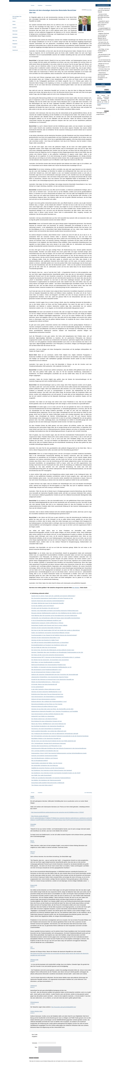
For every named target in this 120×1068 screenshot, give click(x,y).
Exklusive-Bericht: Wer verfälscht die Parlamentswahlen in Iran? (49, 701)
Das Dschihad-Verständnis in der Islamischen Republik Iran (47, 726)
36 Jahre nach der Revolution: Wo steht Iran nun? (45, 608)
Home (13, 21)
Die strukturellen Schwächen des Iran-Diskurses (44, 765)
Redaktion (14, 43)
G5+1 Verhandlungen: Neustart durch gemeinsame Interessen (48, 743)
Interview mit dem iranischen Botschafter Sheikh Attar (46, 627)
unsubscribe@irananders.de (103, 103)
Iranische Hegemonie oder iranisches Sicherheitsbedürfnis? (47, 600)
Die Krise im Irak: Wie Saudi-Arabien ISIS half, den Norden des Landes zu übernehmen (55, 630)
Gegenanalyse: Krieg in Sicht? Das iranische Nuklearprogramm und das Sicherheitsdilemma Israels (58, 753)
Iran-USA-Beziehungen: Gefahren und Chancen (44, 758)
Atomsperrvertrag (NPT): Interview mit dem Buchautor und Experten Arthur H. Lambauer (55, 657)
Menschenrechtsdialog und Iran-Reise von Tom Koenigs (46, 704)
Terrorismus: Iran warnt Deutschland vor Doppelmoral (46, 728)
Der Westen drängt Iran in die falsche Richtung (44, 718)
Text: (36, 1047)
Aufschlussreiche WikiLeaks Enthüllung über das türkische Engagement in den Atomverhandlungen (58, 748)
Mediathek (15, 37)
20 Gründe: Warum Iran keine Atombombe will (44, 684)
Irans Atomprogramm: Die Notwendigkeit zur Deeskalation (47, 696)
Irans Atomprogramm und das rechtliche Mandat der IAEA (47, 714)
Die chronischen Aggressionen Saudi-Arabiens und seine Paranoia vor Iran (52, 598)
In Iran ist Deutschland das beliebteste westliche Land (46, 620)
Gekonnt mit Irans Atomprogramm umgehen (43, 699)
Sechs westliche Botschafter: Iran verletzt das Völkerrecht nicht (48, 731)
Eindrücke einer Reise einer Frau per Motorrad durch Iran (47, 694)
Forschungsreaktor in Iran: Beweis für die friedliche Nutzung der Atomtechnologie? (54, 635)
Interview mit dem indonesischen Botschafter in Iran (45, 637)
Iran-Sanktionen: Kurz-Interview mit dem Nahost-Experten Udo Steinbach (51, 770)
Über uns (14, 40)
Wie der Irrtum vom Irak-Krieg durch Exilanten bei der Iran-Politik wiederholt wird (53, 741)
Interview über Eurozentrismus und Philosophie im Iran (46, 745)
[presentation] (51, 1037)
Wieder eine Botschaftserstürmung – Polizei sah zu (45, 682)
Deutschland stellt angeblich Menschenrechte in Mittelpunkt (47, 782)
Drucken (32, 5)
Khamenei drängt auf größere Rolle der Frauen (44, 706)
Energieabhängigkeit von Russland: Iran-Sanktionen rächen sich (49, 645)
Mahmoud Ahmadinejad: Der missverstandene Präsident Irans (48, 664)
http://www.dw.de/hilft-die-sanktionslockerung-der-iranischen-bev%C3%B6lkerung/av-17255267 (57, 812)
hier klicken (75, 587)
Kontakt (14, 47)
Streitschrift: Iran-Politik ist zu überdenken (42, 716)
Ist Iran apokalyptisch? (37, 686)
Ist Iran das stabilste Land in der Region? (42, 605)
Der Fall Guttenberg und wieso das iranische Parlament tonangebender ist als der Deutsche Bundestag (59, 736)
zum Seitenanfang (88, 792)
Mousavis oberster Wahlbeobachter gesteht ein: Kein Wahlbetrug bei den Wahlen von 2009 (56, 613)
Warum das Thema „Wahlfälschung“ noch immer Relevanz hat (48, 723)
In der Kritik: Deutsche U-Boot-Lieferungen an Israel (45, 689)
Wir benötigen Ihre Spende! (16, 17)
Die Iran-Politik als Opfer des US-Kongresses (43, 647)
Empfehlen (40, 5)
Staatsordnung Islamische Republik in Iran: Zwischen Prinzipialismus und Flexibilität (54, 711)
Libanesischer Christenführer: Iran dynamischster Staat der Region (49, 677)
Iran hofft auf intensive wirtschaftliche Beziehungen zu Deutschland (49, 642)
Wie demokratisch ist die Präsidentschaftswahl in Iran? (46, 669)
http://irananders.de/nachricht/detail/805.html (63, 1007)
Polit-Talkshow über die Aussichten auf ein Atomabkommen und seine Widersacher (54, 615)
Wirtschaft (14, 31)
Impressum (15, 50)
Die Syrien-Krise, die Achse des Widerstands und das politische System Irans (52, 650)
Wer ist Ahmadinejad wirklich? (39, 760)
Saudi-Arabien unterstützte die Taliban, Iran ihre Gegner (46, 763)
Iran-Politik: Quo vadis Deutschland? (41, 775)
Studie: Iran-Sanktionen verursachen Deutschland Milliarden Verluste (50, 632)
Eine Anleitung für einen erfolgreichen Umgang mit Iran (46, 721)
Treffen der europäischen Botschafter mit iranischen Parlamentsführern (51, 777)
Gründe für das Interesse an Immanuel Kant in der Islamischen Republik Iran (52, 679)
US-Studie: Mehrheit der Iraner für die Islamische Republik (47, 603)
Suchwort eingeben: (101, 86)
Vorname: (34, 1043)
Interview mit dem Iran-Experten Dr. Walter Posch (45, 640)
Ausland (14, 27)
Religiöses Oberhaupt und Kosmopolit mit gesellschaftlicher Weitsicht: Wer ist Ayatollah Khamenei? (103, 37)
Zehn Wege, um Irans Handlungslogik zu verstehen (45, 662)
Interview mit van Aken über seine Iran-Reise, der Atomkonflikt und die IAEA (52, 709)
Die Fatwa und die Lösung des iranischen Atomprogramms (47, 655)
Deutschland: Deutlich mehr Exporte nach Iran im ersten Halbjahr (49, 625)
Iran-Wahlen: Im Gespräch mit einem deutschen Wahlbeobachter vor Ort (51, 667)
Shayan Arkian (89, 9)
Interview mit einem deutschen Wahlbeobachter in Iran (46, 691)
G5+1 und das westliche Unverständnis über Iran (44, 750)
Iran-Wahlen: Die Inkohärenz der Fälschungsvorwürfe (46, 780)
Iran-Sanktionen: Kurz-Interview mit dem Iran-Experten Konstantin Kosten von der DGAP (55, 773)
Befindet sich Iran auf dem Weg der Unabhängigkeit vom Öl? (104, 65)
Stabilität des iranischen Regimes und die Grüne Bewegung (47, 768)
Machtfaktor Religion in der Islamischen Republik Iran (46, 738)
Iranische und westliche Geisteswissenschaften (44, 755)
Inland (13, 24)
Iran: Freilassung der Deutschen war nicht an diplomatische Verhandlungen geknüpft (54, 733)
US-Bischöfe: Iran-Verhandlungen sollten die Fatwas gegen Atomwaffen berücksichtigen (55, 618)
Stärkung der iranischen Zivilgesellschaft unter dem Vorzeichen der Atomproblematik (54, 674)
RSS (108, 1)
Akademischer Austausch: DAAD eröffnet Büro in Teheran (47, 623)
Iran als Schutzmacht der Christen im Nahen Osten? (45, 672)
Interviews (14, 34)
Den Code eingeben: (34, 1035)
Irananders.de (17, 8)
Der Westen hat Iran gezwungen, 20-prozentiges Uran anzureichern (50, 659)
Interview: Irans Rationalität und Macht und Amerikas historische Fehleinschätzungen (54, 610)
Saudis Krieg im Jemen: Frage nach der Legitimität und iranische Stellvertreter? (53, 596)
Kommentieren (49, 5)
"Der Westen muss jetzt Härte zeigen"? (42, 785)
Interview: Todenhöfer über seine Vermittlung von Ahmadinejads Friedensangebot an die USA (57, 652)
